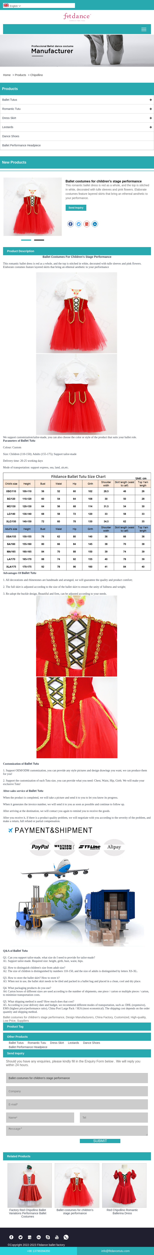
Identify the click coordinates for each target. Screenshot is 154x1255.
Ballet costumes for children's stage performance (75, 1211)
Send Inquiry (76, 207)
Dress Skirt (9, 118)
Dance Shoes (10, 136)
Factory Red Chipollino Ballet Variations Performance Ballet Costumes (27, 1213)
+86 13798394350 (38, 1251)
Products (20, 75)
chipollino (36, 75)
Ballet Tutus (9, 99)
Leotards (7, 127)
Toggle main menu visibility (144, 28)
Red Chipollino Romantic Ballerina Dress (122, 1211)
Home (7, 75)
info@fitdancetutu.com (115, 1251)
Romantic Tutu (11, 108)
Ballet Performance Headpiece (21, 145)
